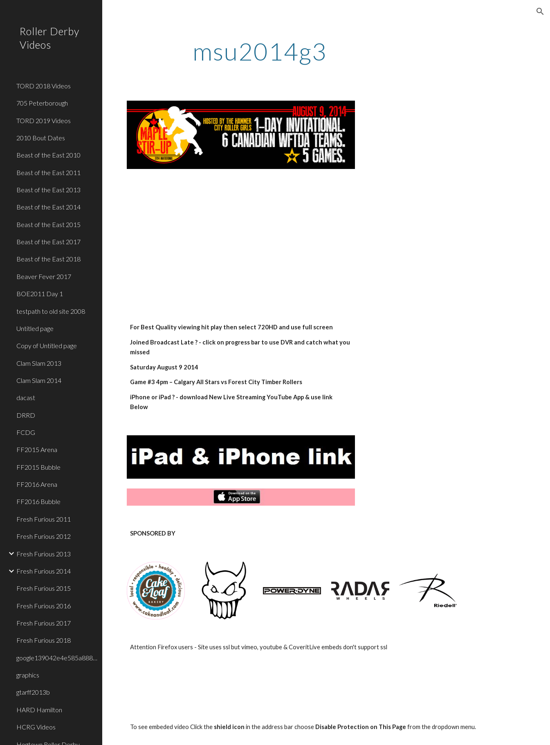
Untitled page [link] (35, 328)
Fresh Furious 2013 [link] (43, 554)
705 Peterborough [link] (42, 103)
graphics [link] (27, 675)
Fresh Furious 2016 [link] (43, 606)
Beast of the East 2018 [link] (48, 259)
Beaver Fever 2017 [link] (43, 276)
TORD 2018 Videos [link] (43, 86)
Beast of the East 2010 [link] (48, 155)
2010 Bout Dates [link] (40, 138)
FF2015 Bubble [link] (38, 467)
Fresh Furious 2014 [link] (43, 571)
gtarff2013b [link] (33, 692)
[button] (540, 11)
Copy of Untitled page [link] (46, 345)
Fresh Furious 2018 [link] (43, 640)
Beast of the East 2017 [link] (48, 241)
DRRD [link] (25, 415)
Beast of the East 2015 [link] (48, 224)
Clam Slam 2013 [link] (38, 363)
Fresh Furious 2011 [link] (43, 519)
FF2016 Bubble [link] (38, 501)
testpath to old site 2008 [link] (50, 311)
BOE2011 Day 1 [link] (39, 293)
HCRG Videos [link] (36, 727)
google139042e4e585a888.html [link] (56, 658)
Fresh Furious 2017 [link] (43, 623)
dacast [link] (25, 397)
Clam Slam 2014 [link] (38, 380)
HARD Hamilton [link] (39, 709)
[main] (259, 51)
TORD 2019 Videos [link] (43, 120)
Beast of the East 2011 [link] (48, 172)
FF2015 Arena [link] (36, 449)
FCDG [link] (25, 432)
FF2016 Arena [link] (36, 484)
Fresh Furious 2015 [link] (43, 588)
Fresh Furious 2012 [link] (43, 536)
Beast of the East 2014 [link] (48, 207)
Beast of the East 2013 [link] (48, 190)
